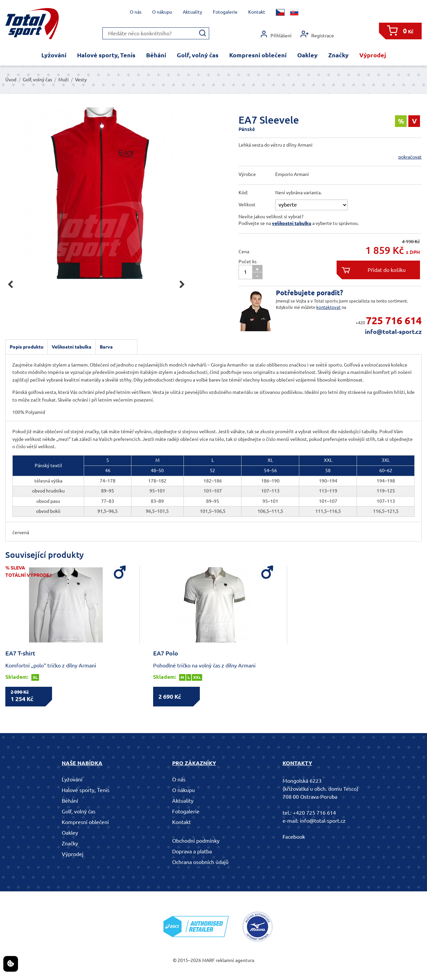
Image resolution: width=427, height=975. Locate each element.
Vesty (81, 79)
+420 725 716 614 (314, 813)
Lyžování (53, 55)
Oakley (307, 55)
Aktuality (192, 12)
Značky (338, 55)
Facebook (294, 837)
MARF (208, 960)
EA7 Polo (165, 653)
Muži (63, 79)
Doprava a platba (192, 851)
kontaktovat (328, 307)
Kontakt (256, 12)
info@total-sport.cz (393, 331)
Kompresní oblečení (258, 55)
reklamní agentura (235, 960)
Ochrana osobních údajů (200, 862)
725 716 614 (394, 320)
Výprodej (372, 55)
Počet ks (248, 261)
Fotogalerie (225, 12)
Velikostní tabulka (71, 347)
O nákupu (162, 12)
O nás (135, 12)
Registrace (317, 34)
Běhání (156, 55)
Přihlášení (276, 34)
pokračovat (410, 157)
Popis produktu (26, 347)
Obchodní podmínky (196, 841)
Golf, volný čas (198, 55)
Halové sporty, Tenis (106, 55)
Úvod (10, 79)
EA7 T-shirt (20, 653)
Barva (106, 347)
